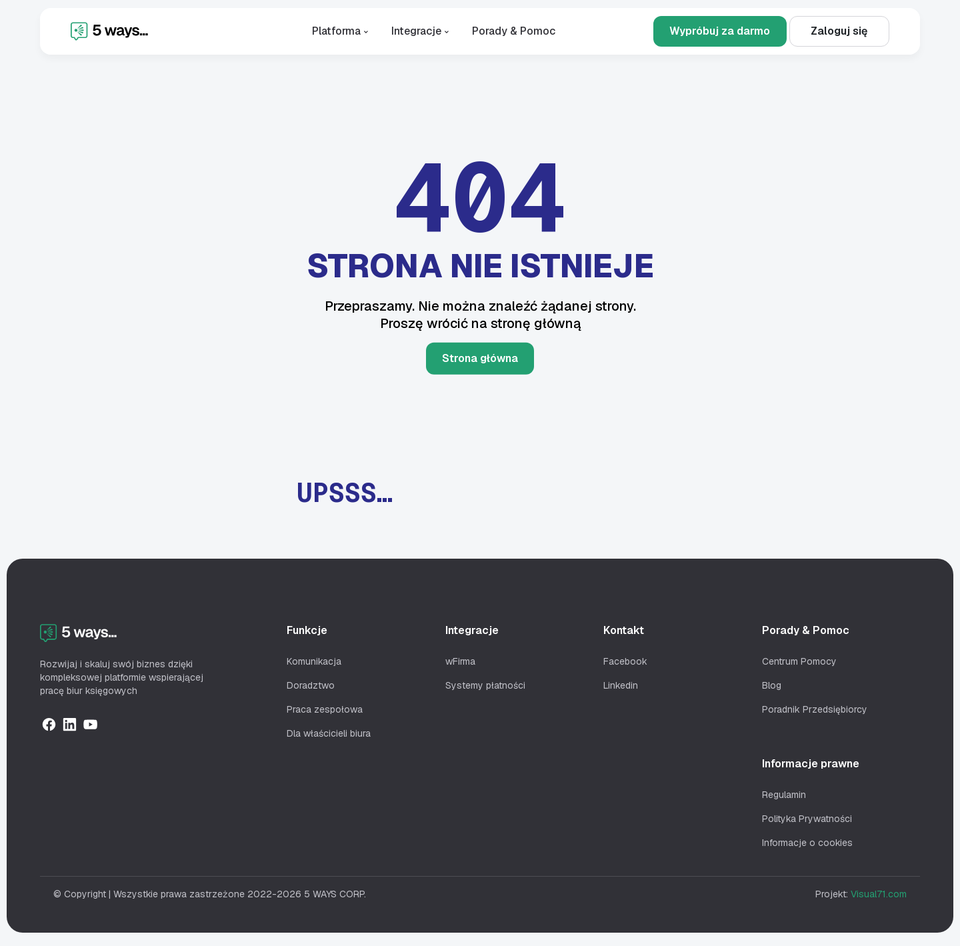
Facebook (625, 661)
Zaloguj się (839, 31)
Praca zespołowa (325, 709)
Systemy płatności (485, 685)
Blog (771, 685)
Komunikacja (314, 661)
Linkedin (620, 685)
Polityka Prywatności (807, 819)
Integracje (421, 31)
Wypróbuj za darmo (719, 31)
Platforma (341, 31)
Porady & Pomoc (513, 31)
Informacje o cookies (807, 843)
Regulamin (784, 795)
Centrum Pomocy (799, 661)
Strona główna (480, 358)
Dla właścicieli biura (329, 733)
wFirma (460, 661)
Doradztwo (311, 685)
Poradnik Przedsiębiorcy (814, 709)
